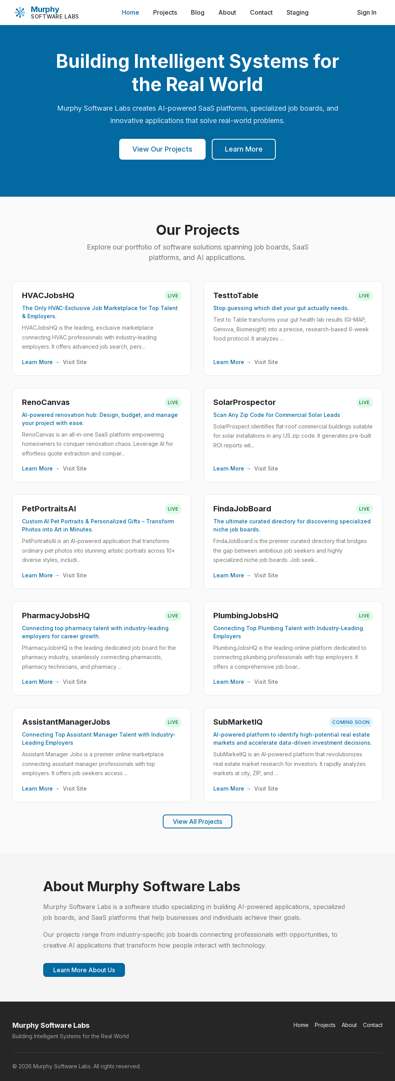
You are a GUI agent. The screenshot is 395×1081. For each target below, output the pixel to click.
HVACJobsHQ (48, 295)
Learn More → (41, 362)
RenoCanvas (46, 402)
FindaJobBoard (242, 508)
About (227, 12)
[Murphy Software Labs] (45, 12)
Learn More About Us (84, 970)
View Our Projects (162, 149)
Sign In (366, 12)
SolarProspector (244, 402)
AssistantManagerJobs (66, 722)
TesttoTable (235, 295)
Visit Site (75, 362)
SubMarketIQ (238, 722)
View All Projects (197, 821)
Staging (298, 12)
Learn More (244, 149)
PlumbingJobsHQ (246, 615)
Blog (197, 12)
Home (130, 12)
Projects (165, 12)
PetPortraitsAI (49, 508)
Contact (261, 12)
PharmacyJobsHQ (56, 615)
